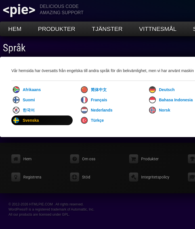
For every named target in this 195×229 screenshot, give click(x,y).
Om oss (88, 159)
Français (94, 99)
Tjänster (107, 29)
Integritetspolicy (155, 177)
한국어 (24, 110)
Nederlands (96, 110)
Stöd (86, 177)
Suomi (24, 99)
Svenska (26, 120)
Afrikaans (27, 89)
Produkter (57, 29)
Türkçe (92, 120)
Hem (15, 29)
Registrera (32, 177)
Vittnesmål (158, 29)
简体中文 (94, 89)
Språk (14, 48)
